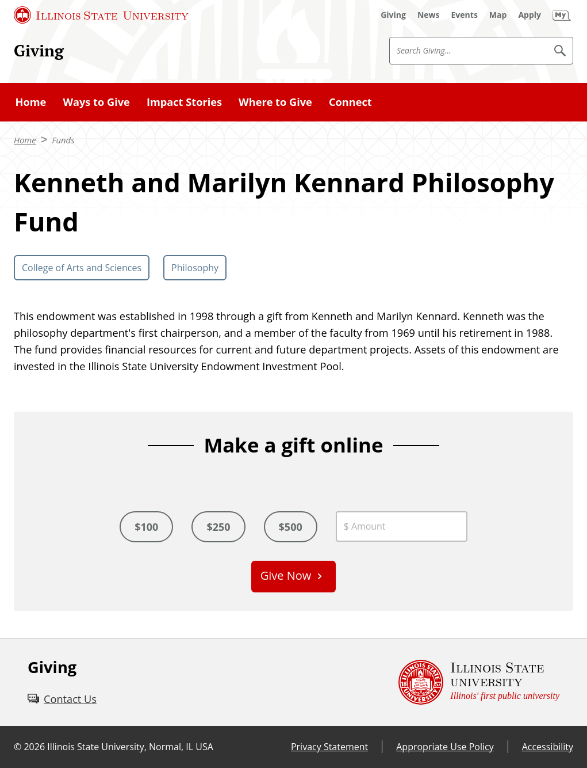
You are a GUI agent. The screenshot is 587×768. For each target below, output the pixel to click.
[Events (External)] (464, 15)
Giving (39, 50)
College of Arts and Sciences (81, 267)
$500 (290, 527)
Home (31, 102)
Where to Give (275, 102)
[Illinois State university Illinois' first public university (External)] (478, 682)
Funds (63, 140)
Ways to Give (96, 102)
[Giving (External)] (393, 15)
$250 (218, 527)
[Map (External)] (498, 15)
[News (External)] (428, 15)
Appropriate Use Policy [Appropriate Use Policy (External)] (444, 746)
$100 (146, 527)
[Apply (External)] (529, 15)
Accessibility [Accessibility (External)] (547, 746)
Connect (350, 102)
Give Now (286, 575)
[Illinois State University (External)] (101, 15)
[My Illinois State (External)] (561, 15)
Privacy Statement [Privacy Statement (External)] (329, 746)
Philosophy (194, 267)
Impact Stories (184, 102)
